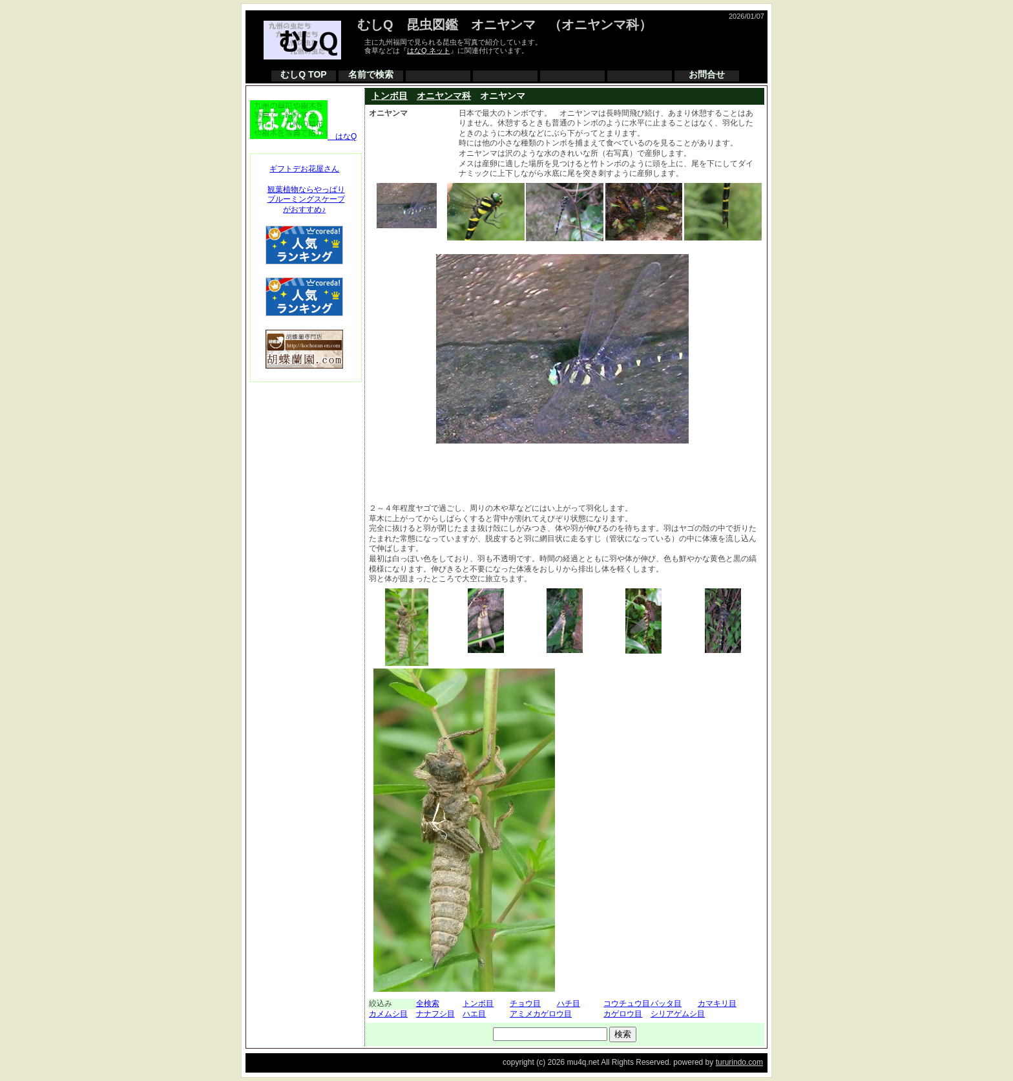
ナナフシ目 (435, 1013)
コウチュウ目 (626, 1003)
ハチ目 (568, 1003)
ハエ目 (474, 1013)
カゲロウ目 (622, 1013)
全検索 (427, 1003)
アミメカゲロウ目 (541, 1013)
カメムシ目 (388, 1013)
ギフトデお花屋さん (304, 168)
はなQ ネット (428, 50)
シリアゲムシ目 (678, 1013)
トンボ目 (389, 96)
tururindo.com (739, 1062)
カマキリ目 (717, 1003)
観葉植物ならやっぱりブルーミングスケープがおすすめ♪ (306, 199)
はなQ (303, 136)
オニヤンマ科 (444, 96)
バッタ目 (666, 1003)
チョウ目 (525, 1003)
